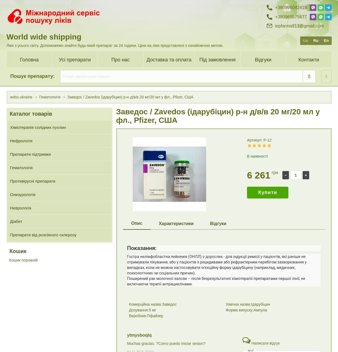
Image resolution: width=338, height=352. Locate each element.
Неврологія (21, 208)
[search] (188, 76)
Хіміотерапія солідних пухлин (38, 127)
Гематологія (21, 167)
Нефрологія (21, 140)
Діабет (16, 221)
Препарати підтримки (30, 154)
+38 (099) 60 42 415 (286, 330)
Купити (267, 192)
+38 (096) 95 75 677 (286, 340)
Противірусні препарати (32, 181)
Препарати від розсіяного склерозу (43, 234)
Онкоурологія (23, 194)
